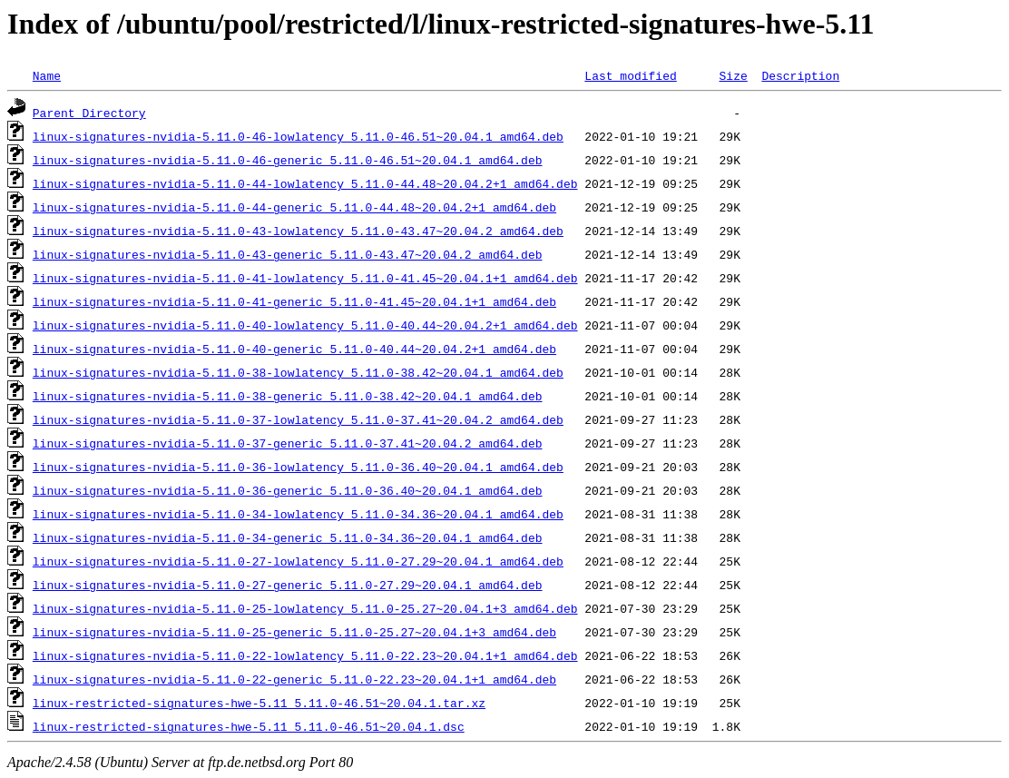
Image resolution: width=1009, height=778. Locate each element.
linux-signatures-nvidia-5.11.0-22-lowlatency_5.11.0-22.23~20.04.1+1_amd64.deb (305, 655)
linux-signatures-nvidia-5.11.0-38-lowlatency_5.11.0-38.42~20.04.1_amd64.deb (298, 372)
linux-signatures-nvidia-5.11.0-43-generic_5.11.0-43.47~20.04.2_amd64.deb (288, 254)
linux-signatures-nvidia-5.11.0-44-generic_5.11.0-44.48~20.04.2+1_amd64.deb (294, 207)
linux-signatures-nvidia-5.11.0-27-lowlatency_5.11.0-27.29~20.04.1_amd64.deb (298, 561)
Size (733, 75)
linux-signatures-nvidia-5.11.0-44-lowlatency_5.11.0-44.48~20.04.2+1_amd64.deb (305, 183)
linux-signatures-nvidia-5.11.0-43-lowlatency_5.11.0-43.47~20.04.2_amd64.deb (298, 230)
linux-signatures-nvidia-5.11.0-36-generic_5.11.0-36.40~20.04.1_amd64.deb (288, 490)
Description (800, 75)
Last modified (630, 75)
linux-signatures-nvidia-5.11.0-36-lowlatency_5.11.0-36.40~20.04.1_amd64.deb (298, 466)
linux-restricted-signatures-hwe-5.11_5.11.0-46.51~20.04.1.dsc (249, 726)
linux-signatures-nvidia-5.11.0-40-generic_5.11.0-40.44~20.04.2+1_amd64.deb (294, 348)
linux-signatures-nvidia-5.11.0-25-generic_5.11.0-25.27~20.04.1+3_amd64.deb (294, 632)
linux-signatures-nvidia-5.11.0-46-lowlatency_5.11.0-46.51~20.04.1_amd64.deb (298, 136)
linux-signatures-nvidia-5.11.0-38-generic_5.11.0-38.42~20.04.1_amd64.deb (288, 396)
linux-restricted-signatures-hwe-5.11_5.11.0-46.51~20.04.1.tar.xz (259, 702)
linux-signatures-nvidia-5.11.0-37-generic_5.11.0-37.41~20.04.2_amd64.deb (288, 443)
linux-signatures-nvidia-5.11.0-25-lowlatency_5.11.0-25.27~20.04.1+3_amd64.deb (305, 608)
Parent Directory (89, 112)
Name (47, 75)
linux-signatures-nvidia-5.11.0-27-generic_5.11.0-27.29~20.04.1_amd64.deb (288, 584)
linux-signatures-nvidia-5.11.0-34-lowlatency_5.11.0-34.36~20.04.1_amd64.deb (298, 514)
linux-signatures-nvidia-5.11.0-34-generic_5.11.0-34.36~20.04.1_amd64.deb (288, 537)
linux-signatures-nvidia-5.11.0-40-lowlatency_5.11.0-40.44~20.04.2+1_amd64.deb (305, 325)
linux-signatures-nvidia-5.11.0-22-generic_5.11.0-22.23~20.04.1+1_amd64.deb (294, 679)
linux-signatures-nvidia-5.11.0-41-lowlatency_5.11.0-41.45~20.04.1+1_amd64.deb (305, 278)
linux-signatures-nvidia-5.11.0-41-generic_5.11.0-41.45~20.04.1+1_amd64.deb (294, 301)
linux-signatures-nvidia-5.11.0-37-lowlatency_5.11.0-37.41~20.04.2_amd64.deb (298, 419)
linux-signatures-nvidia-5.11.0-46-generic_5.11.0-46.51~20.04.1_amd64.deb (288, 160)
